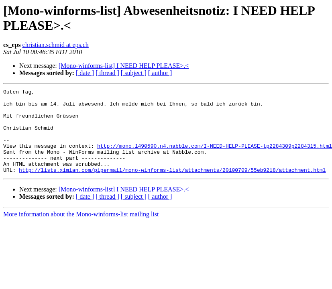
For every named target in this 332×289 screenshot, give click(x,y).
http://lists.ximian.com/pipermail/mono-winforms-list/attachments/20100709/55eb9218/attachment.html (172, 186)
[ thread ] (107, 72)
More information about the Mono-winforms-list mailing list (81, 231)
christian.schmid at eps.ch (55, 44)
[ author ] (160, 72)
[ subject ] (134, 72)
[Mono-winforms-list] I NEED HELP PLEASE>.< (124, 65)
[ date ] (85, 72)
